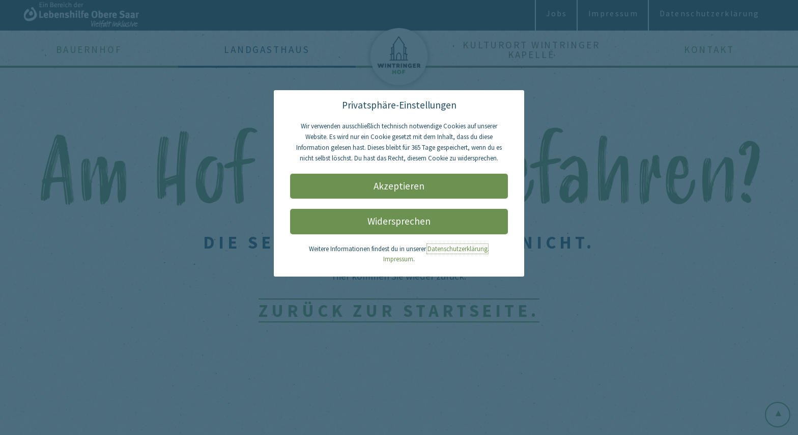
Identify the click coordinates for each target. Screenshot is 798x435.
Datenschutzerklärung (458, 248)
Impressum (398, 259)
